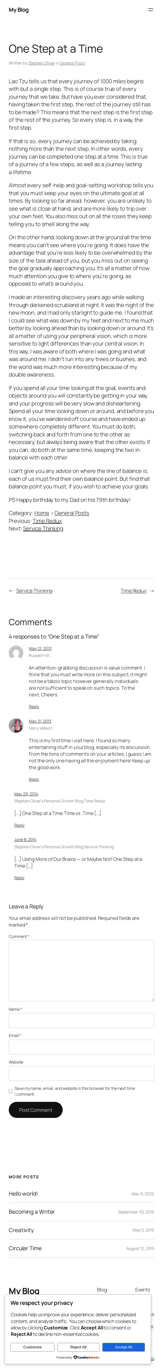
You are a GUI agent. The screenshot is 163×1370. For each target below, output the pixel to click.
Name (15, 1009)
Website (16, 1062)
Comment (19, 936)
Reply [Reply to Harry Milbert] (34, 779)
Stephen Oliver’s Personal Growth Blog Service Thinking (64, 846)
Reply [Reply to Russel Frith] (34, 706)
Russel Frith (39, 655)
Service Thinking (43, 528)
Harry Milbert (40, 728)
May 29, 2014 (26, 794)
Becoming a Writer (32, 1212)
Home (41, 513)
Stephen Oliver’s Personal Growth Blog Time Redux (59, 801)
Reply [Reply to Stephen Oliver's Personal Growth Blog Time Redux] (19, 825)
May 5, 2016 (143, 1230)
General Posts (72, 63)
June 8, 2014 (25, 839)
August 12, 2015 (141, 1248)
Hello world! (23, 1194)
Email (15, 1035)
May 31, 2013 (40, 721)
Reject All (78, 1347)
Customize (32, 1347)
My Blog (19, 9)
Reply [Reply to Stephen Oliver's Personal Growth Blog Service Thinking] (19, 877)
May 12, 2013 (40, 648)
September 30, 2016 (136, 1212)
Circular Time (25, 1248)
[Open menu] (150, 9)
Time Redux (47, 521)
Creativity (21, 1230)
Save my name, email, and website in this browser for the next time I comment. (75, 1091)
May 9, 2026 (143, 1193)
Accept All (123, 1347)
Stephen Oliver (41, 63)
